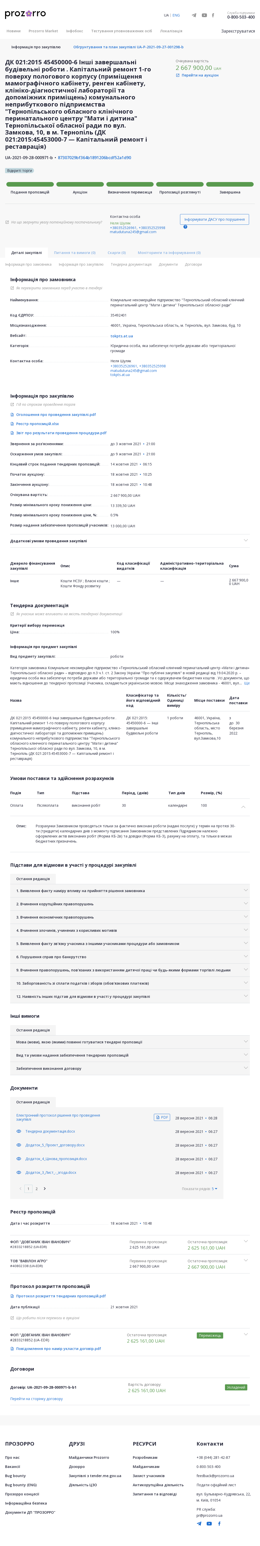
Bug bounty (15, 1475)
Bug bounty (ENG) (21, 1484)
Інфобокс (74, 30)
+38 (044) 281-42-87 (213, 1457)
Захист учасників (149, 1475)
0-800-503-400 (241, 17)
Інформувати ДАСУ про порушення (214, 219)
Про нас (12, 1457)
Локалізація (171, 30)
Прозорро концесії (22, 1494)
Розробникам (145, 1457)
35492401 (118, 315)
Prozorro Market (43, 30)
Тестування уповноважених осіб (121, 30)
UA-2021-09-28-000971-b (29, 157)
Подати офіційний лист (216, 1484)
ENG (176, 15)
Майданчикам (146, 1466)
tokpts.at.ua (121, 336)
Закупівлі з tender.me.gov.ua (95, 1475)
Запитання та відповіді (155, 1494)
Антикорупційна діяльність (158, 1484)
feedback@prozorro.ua (215, 1475)
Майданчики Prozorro (89, 1457)
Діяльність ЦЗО (83, 1484)
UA (166, 15)
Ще (247, 683)
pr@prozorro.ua (209, 1515)
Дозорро (77, 1466)
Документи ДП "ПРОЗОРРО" (30, 1512)
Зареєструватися (238, 31)
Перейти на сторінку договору (36, 1399)
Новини (14, 30)
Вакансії (12, 1466)
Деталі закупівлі (26, 252)
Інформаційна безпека (26, 1503)
